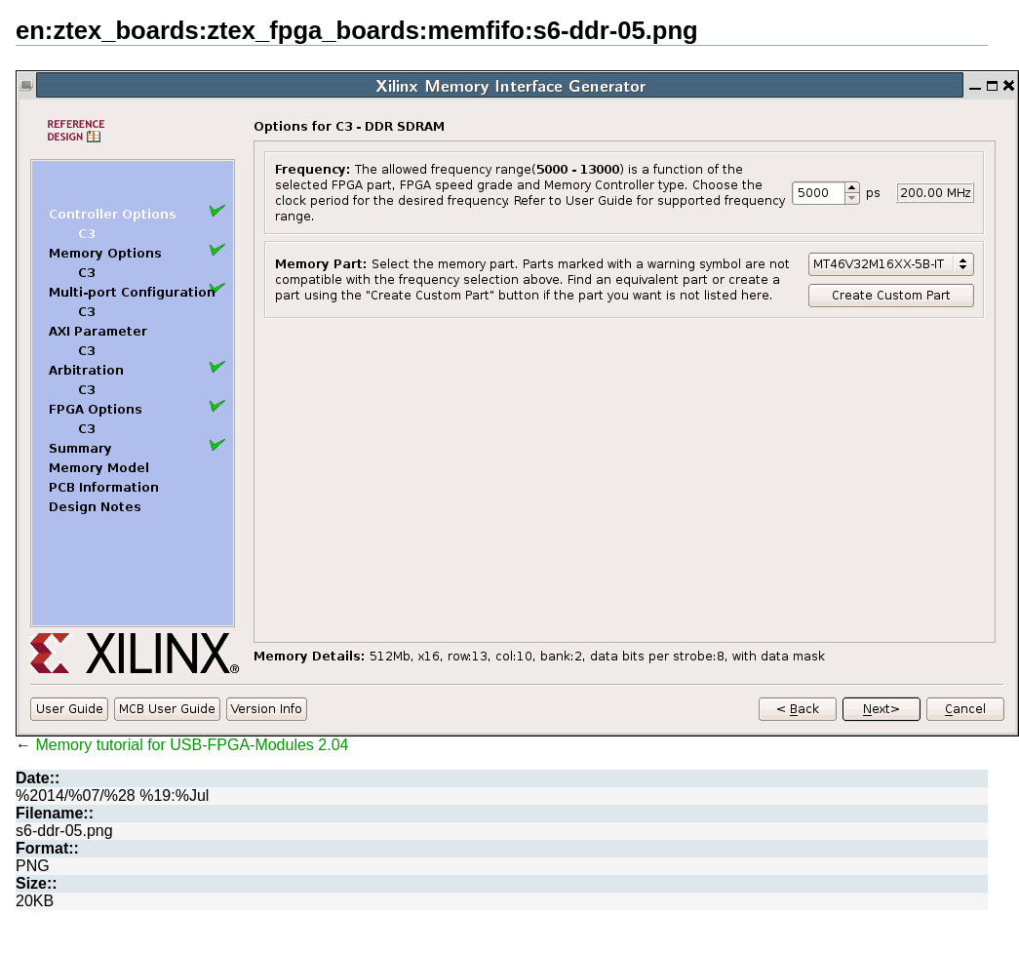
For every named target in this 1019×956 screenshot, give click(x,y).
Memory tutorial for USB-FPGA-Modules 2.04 (191, 745)
